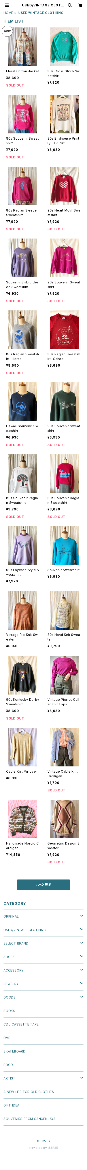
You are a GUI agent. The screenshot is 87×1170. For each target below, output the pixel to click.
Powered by (43, 1147)
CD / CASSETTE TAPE (21, 1024)
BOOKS (9, 1011)
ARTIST (10, 1078)
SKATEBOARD (15, 1051)
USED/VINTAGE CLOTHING (25, 930)
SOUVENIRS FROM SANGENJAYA (30, 1119)
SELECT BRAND (16, 943)
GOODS (10, 997)
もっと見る (43, 885)
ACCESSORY (14, 970)
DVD (7, 1038)
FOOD (8, 1065)
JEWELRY (11, 984)
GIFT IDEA (11, 1105)
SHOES (9, 957)
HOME (8, 13)
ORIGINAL (11, 916)
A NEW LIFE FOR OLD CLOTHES (29, 1092)
